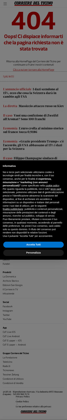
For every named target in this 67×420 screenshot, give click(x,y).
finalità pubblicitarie (13, 209)
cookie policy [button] (52, 185)
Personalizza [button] (33, 252)
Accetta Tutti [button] (33, 244)
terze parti (56, 189)
